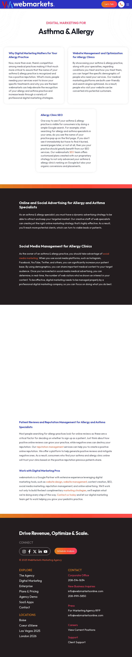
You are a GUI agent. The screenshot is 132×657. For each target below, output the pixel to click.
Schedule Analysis (65, 551)
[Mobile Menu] (127, 4)
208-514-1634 (76, 580)
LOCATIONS (27, 615)
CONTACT (75, 570)
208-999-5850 (77, 596)
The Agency (26, 575)
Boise (22, 620)
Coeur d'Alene (28, 625)
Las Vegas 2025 (29, 631)
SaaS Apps (26, 602)
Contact (24, 607)
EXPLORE (25, 570)
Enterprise (26, 586)
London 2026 (28, 636)
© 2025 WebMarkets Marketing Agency (40, 559)
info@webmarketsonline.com (85, 591)
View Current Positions (81, 629)
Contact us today (66, 494)
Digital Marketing (30, 581)
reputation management (50, 446)
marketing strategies (74, 490)
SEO (71, 152)
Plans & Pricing (28, 591)
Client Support (77, 642)
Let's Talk (109, 4)
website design (54, 481)
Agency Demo (28, 597)
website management (75, 481)
